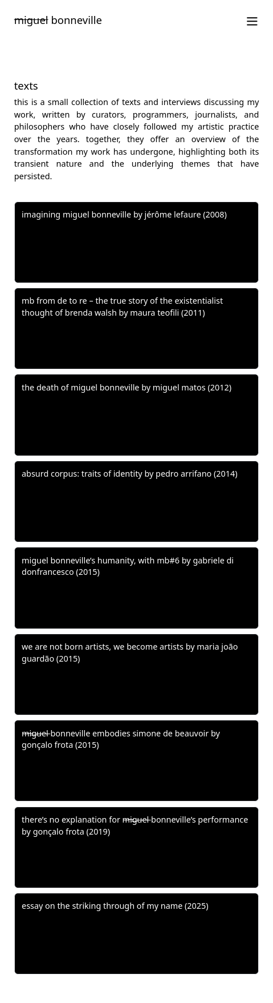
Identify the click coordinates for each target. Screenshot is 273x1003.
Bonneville (58, 20)
